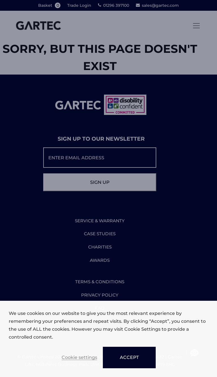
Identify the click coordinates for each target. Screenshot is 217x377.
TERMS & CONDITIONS (99, 281)
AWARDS (100, 260)
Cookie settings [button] (79, 357)
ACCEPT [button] (129, 357)
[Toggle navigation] (196, 25)
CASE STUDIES (100, 233)
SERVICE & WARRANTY (100, 220)
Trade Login (79, 5)
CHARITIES (100, 247)
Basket (50, 5)
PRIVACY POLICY (99, 295)
